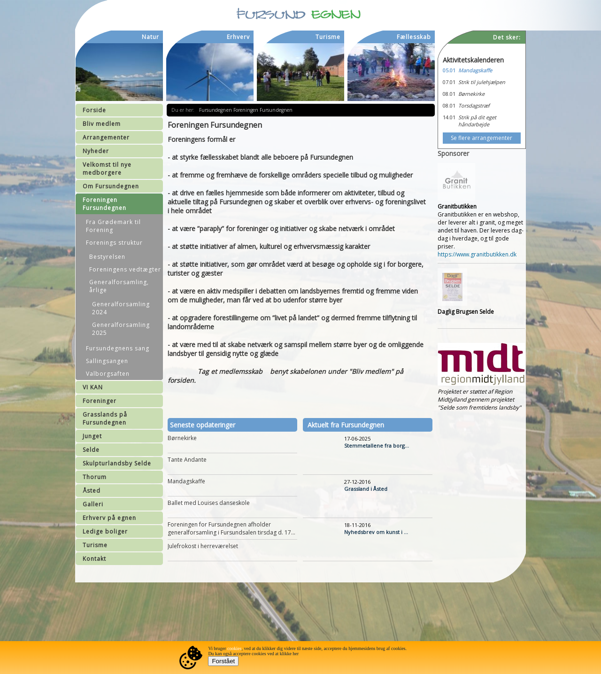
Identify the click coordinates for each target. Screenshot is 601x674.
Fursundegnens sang (117, 348)
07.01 (449, 81)
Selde (91, 450)
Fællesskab (414, 37)
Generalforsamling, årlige (119, 286)
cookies (234, 648)
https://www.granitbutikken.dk (477, 254)
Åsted (91, 491)
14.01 (449, 117)
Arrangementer (106, 137)
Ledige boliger (105, 531)
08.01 (449, 93)
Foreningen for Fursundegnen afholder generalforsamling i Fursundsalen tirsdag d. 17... (231, 528)
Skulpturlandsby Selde (117, 463)
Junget (92, 436)
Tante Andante (187, 460)
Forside (94, 110)
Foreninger (99, 401)
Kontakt (94, 559)
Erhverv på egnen (109, 518)
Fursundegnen (216, 110)
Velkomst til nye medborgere (107, 169)
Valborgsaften (108, 374)
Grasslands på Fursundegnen (105, 418)
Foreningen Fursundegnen (104, 204)
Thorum (95, 477)
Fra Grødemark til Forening (113, 226)
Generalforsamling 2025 (121, 329)
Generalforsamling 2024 (121, 308)
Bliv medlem (102, 124)
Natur (150, 37)
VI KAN (93, 387)
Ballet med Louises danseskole (209, 503)
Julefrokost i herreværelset (203, 546)
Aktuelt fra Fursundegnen (346, 424)
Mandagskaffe (186, 481)
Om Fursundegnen (111, 186)
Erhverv (238, 37)
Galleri (93, 504)
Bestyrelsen (107, 257)
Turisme (95, 545)
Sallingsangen (107, 361)
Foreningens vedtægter (125, 269)
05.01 (449, 70)
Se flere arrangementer (481, 138)
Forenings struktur (114, 243)
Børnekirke (182, 438)
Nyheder (96, 151)
